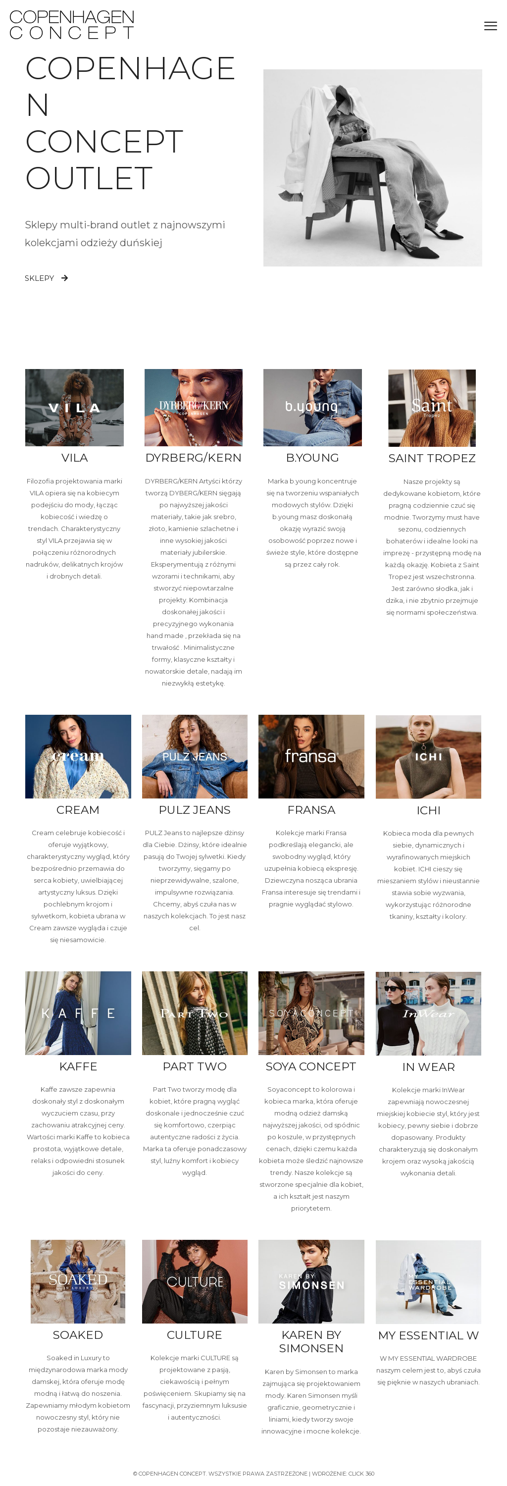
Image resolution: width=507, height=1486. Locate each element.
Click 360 (361, 1473)
